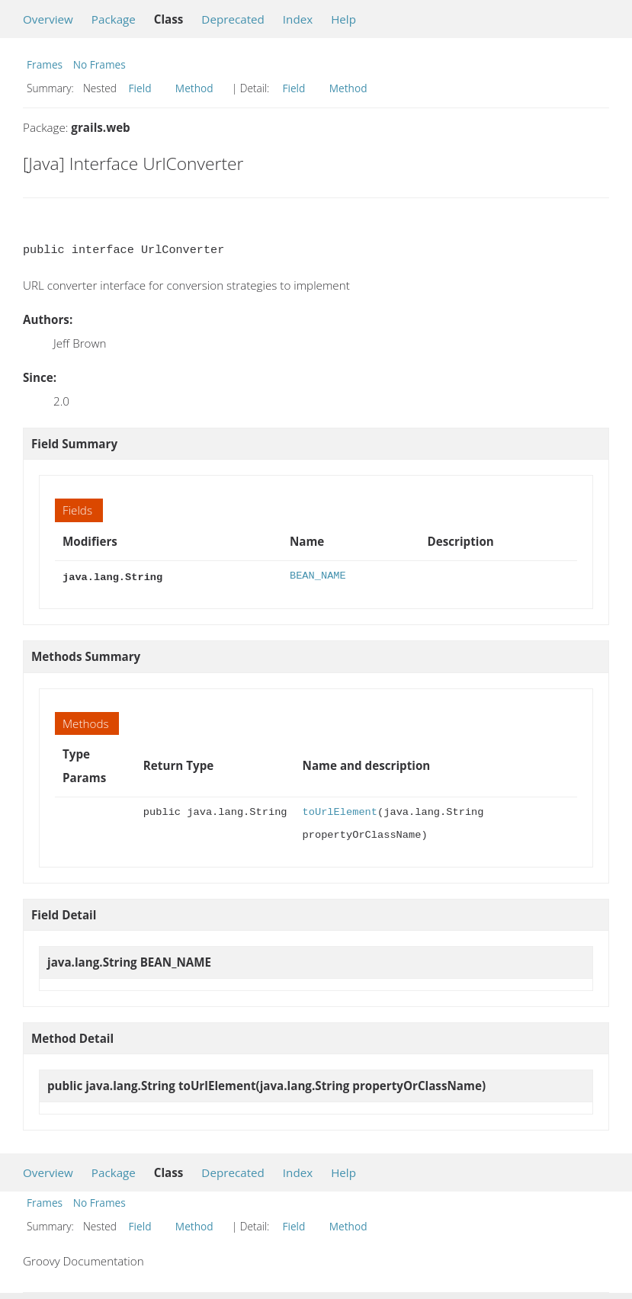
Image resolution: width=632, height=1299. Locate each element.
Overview (48, 19)
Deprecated (233, 19)
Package (113, 19)
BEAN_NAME (318, 576)
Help (343, 19)
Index (298, 19)
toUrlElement (340, 810)
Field (140, 88)
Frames (45, 64)
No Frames (99, 64)
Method (194, 88)
